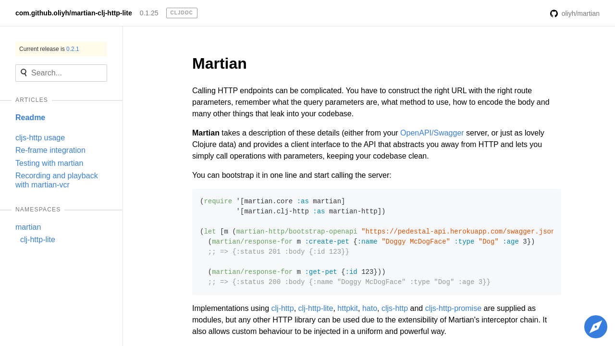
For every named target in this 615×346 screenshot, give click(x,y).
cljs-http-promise (453, 308)
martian (28, 227)
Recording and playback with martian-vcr (56, 180)
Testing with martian (49, 163)
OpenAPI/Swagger (432, 133)
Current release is (49, 49)
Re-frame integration (50, 150)
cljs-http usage (40, 138)
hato (369, 308)
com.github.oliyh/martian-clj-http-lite (73, 13)
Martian (219, 63)
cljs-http (394, 308)
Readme (30, 117)
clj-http (282, 308)
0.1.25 (149, 13)
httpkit (347, 308)
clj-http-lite (37, 239)
